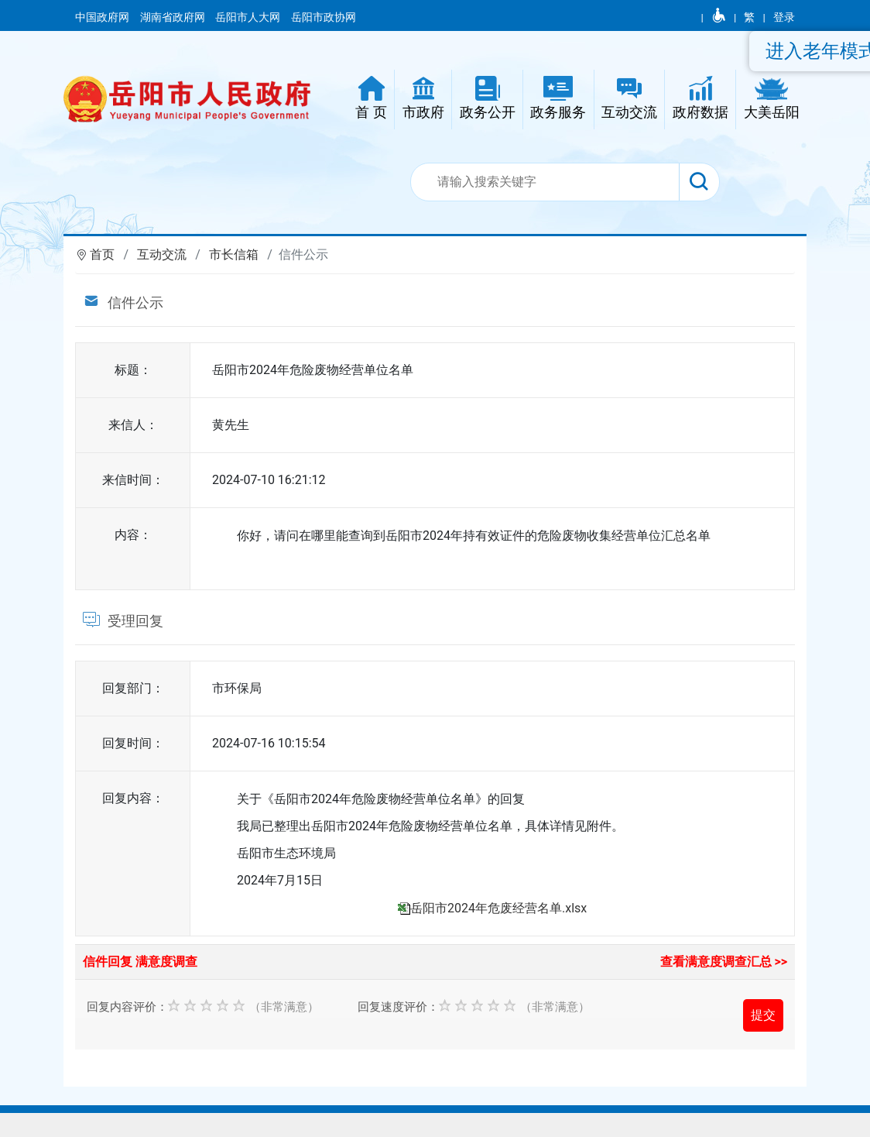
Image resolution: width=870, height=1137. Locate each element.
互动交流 (162, 254)
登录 (784, 17)
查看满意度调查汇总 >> (724, 961)
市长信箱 (234, 254)
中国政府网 (103, 17)
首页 (102, 254)
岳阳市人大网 (249, 17)
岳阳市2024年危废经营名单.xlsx (498, 908)
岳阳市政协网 (323, 17)
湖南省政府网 (173, 17)
